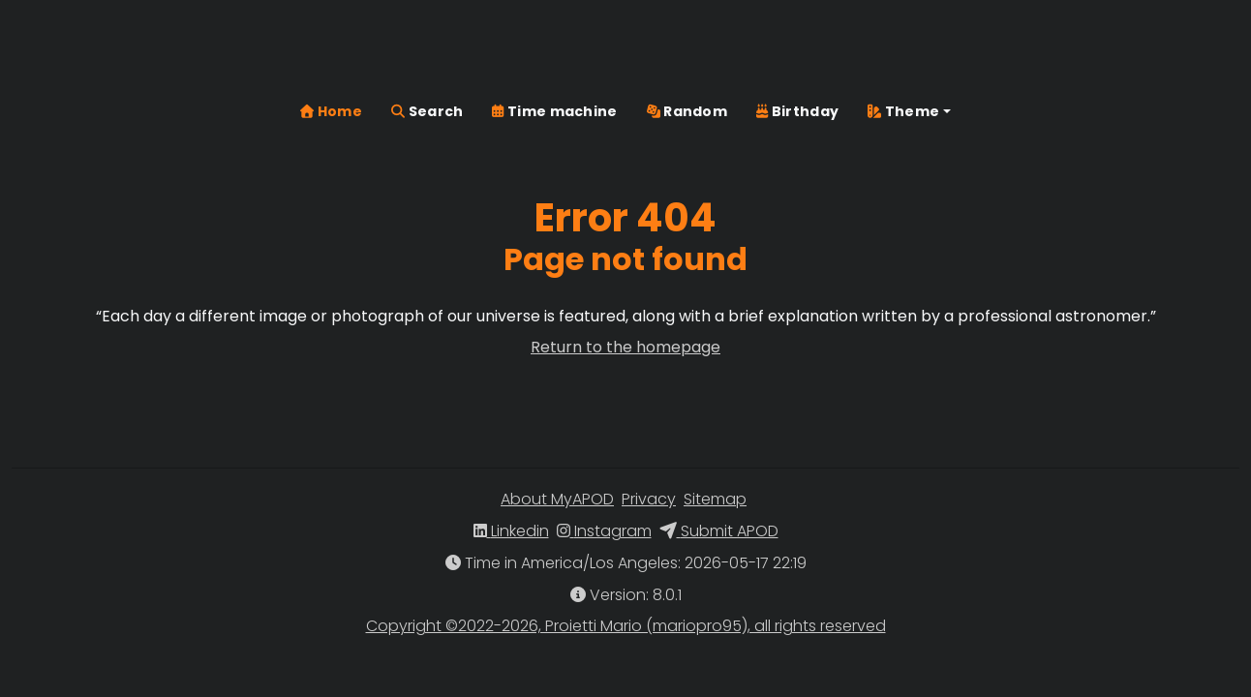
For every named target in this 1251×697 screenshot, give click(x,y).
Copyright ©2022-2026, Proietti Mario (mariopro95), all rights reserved (626, 626)
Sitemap (715, 499)
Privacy (649, 499)
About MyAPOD (557, 499)
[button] (909, 52)
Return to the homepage (625, 347)
